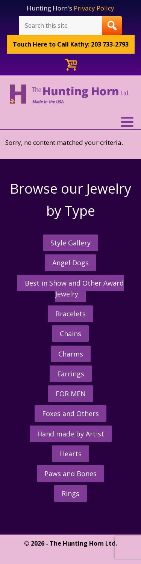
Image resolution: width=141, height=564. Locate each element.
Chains (70, 333)
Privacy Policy (94, 8)
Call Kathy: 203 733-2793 (71, 44)
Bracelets (70, 313)
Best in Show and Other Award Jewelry (74, 288)
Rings (70, 493)
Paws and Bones (70, 473)
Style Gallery (70, 242)
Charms (70, 353)
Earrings (70, 373)
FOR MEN (71, 393)
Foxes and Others (70, 413)
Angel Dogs (70, 262)
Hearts (71, 453)
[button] (70, 122)
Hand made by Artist (70, 433)
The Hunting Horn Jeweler (70, 99)
